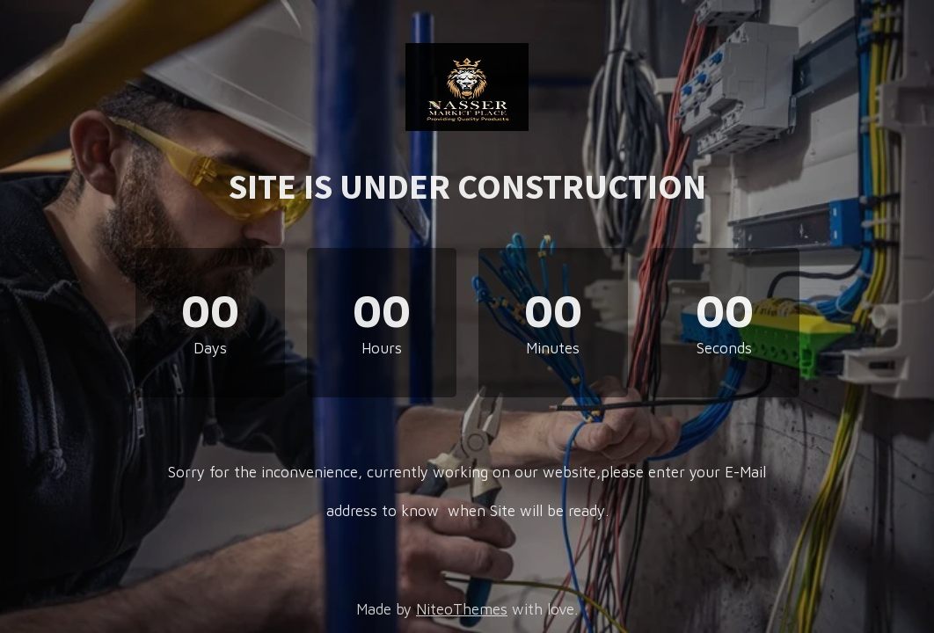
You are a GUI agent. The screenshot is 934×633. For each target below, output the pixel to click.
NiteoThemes (461, 609)
